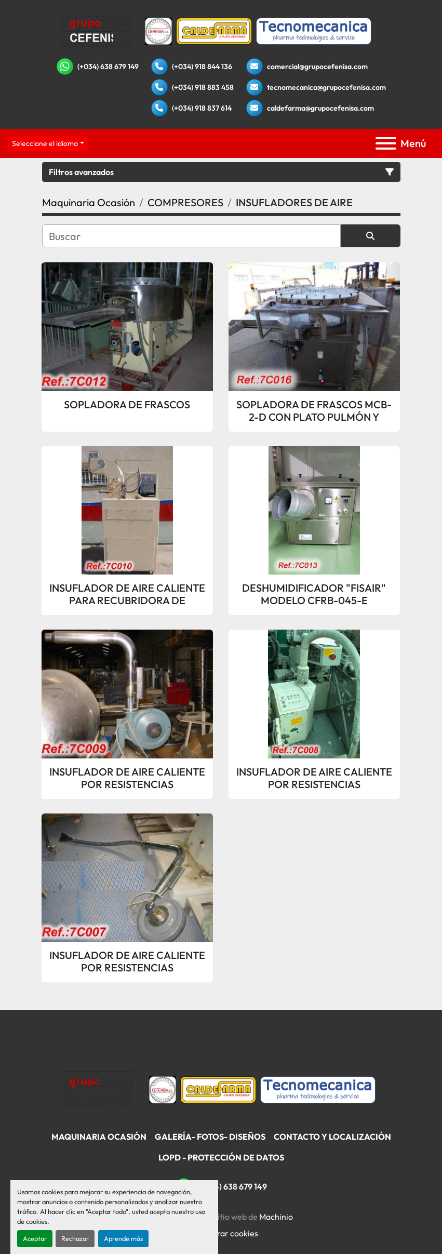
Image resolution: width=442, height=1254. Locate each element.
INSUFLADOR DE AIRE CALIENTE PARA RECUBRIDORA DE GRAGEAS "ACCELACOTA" (127, 594)
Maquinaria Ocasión (98, 1136)
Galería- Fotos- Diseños (210, 1136)
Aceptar (35, 1238)
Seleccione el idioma (45, 143)
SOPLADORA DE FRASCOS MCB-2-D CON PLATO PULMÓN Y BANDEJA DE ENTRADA (314, 410)
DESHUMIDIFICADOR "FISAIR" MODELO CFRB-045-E (314, 594)
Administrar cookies (221, 1233)
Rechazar (75, 1238)
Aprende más (123, 1238)
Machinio (276, 1216)
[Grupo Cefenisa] (97, 1089)
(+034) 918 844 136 (202, 66)
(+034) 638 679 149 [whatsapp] (108, 66)
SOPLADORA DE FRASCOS (127, 404)
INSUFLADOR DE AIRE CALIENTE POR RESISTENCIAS (127, 778)
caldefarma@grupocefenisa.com (320, 108)
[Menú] (386, 143)
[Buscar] (191, 235)
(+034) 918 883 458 (203, 87)
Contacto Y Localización (332, 1136)
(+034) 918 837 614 (202, 108)
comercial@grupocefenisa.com (317, 66)
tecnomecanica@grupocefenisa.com (326, 87)
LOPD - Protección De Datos (221, 1157)
